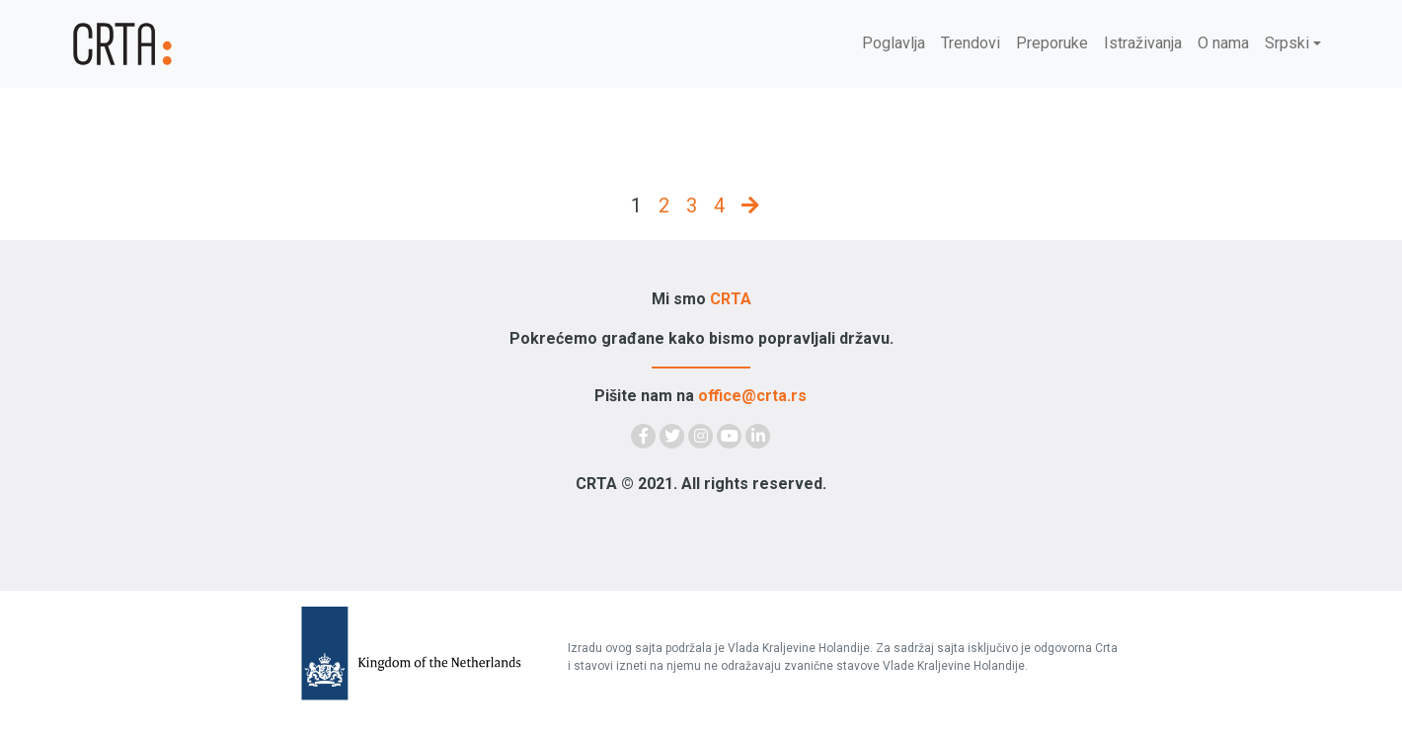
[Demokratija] (177, 44)
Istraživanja (1143, 43)
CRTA (730, 298)
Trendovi (970, 43)
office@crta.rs (752, 395)
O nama (1223, 43)
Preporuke (1052, 43)
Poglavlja (893, 43)
